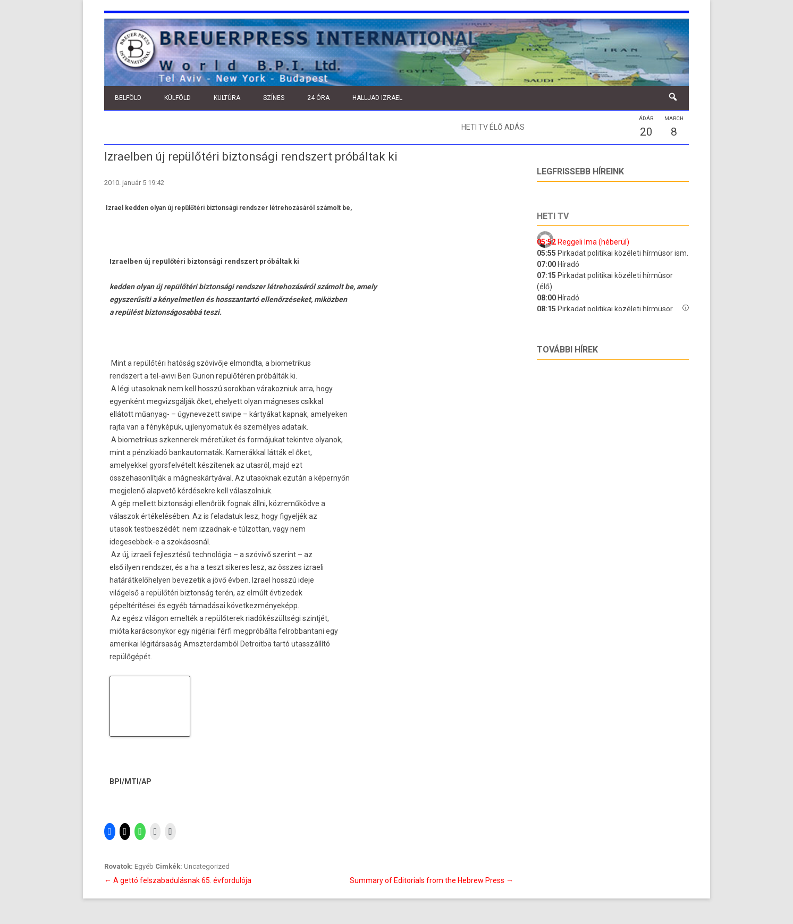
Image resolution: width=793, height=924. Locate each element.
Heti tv (553, 216)
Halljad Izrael (377, 98)
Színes (273, 98)
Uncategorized (207, 866)
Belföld (128, 98)
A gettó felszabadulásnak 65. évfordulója (177, 880)
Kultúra (227, 98)
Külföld (177, 98)
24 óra (318, 98)
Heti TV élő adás (493, 127)
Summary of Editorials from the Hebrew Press (431, 880)
